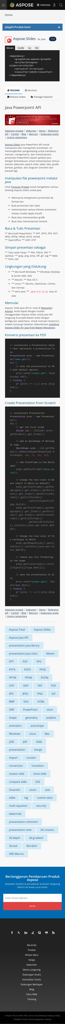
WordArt (31, 846)
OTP (11, 685)
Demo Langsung (32, 969)
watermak (15, 814)
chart (49, 709)
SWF (11, 709)
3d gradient (36, 838)
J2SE (11, 742)
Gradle (21, 47)
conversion (16, 766)
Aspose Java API (18, 637)
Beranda (31, 945)
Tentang (31, 999)
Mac (47, 734)
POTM (44, 677)
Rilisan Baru (31, 954)
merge (38, 749)
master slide (16, 774)
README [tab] (13, 90)
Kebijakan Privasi (20, 1019)
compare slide (18, 782)
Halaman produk (14, 130)
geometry (31, 717)
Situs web (31, 994)
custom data (45, 797)
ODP (26, 685)
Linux (32, 734)
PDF (53, 685)
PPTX (12, 669)
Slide (39, 742)
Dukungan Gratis (31, 974)
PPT (11, 661)
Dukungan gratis (50, 134)
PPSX (43, 669)
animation (15, 725)
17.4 (53, 39)
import (13, 757)
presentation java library (24, 645)
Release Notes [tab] (16, 96)
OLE (37, 782)
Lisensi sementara (17, 137)
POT (25, 661)
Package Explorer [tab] (42, 96)
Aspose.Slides (29, 38)
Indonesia (43, 4)
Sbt (36, 47)
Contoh (15, 134)
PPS (39, 661)
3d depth (14, 838)
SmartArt (14, 790)
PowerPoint (30, 709)
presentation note (20, 830)
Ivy (29, 47)
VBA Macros (16, 854)
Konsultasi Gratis (31, 979)
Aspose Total (17, 629)
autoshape (37, 725)
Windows (14, 734)
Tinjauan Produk (20, 186)
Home (8, 15)
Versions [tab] (31, 90)
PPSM (28, 677)
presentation (17, 749)
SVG (26, 701)
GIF (53, 694)
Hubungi (48, 1019)
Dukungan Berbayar (32, 984)
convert (31, 757)
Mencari (33, 134)
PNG (40, 694)
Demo (42, 130)
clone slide (39, 774)
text (47, 790)
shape (13, 717)
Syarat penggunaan (36, 1019)
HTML (40, 701)
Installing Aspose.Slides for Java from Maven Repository (32, 326)
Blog (24, 134)
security (41, 806)
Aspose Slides (42, 629)
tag (26, 797)
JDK (25, 742)
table (12, 797)
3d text (13, 846)
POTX (27, 669)
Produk (32, 950)
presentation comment (23, 822)
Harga (31, 959)
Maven (10, 47)
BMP (12, 701)
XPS (11, 694)
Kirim (32, 906)
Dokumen (31, 130)
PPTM (12, 677)
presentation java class (23, 653)
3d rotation (47, 830)
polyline (51, 717)
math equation (18, 806)
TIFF (39, 685)
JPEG (25, 694)
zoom (32, 790)
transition (38, 766)
